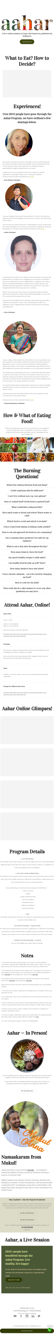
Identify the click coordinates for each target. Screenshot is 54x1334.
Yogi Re (30, 1170)
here (37, 1017)
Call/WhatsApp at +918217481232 (27, 1311)
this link (7, 974)
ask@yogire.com (27, 1308)
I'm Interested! (27, 1091)
